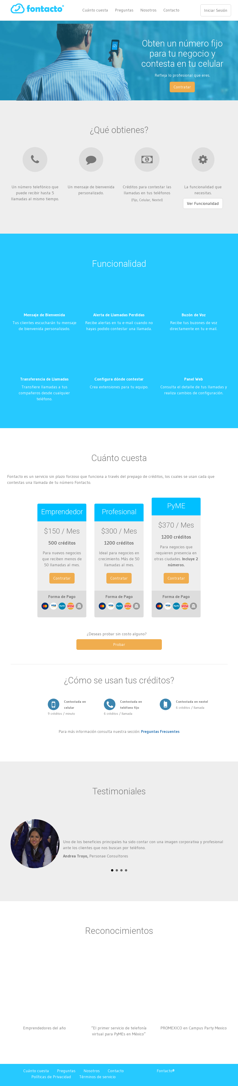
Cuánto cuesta (95, 10)
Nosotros (148, 10)
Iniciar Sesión (215, 10)
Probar (119, 644)
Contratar (182, 87)
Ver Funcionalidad (203, 203)
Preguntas (124, 10)
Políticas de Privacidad (51, 1076)
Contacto (171, 10)
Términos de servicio (97, 1076)
